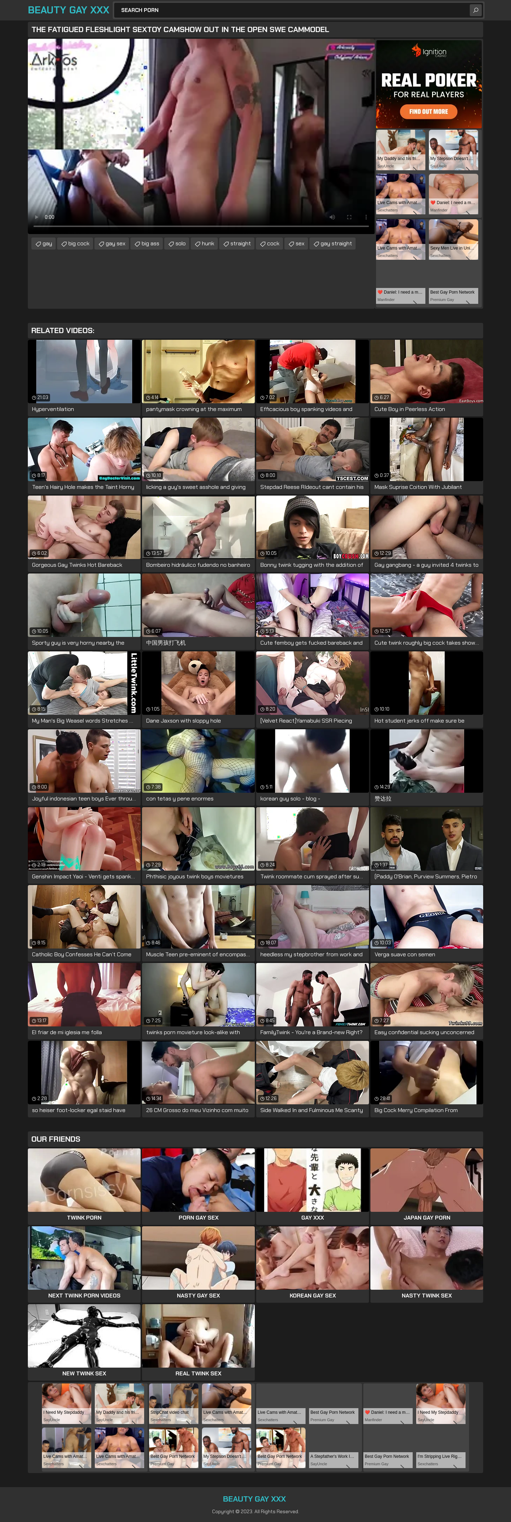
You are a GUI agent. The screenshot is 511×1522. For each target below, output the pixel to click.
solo (181, 243)
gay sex (115, 243)
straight (240, 243)
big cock (79, 243)
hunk (208, 243)
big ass (150, 243)
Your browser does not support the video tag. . (201, 136)
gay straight (336, 243)
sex (300, 243)
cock (273, 243)
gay (47, 243)
